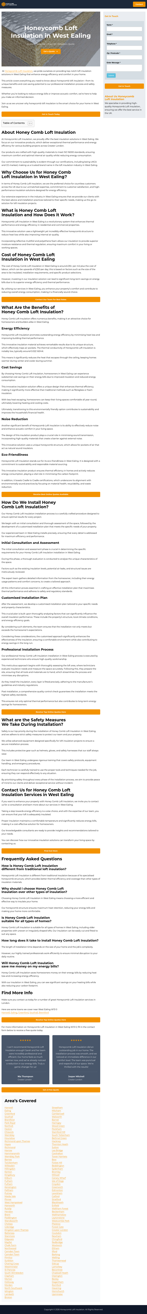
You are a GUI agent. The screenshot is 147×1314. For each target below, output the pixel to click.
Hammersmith (12, 1153)
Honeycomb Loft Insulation (19, 71)
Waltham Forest (60, 1208)
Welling (56, 1257)
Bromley (56, 1172)
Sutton (55, 1147)
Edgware (9, 1239)
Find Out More (50, 851)
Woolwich (57, 1245)
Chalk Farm (10, 1245)
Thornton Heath (60, 1144)
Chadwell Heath (60, 1273)
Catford (56, 1196)
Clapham (9, 1276)
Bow (54, 1159)
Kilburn (8, 1178)
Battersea (9, 1233)
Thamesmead (59, 1260)
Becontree (57, 1270)
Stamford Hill (58, 1132)
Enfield (55, 1205)
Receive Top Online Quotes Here (51, 712)
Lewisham (57, 1193)
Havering (56, 1288)
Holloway (9, 1282)
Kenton (8, 1172)
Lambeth (9, 1294)
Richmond (10, 1147)
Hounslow (10, 1138)
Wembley (9, 1135)
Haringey (56, 1123)
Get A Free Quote (51, 1090)
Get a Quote (50, 51)
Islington (9, 1291)
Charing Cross (12, 1263)
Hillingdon (10, 1169)
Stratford (56, 1199)
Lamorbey (57, 1267)
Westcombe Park (60, 1221)
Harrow (8, 1150)
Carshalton (57, 1153)
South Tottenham (61, 1135)
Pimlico (8, 1257)
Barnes (8, 1159)
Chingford (57, 1239)
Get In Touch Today (51, 114)
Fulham (8, 1181)
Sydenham (57, 1169)
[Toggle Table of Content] (29, 123)
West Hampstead (13, 1202)
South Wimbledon (14, 1273)
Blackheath (57, 1202)
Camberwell (58, 1114)
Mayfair (8, 1242)
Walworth (57, 1117)
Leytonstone (58, 1218)
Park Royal (10, 1123)
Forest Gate (58, 1227)
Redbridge (57, 1242)
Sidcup (55, 1263)
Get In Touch (124, 86)
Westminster (11, 1267)
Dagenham (57, 1282)
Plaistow (56, 1224)
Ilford (54, 1251)
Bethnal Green (59, 1138)
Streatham (57, 1107)
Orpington (57, 1276)
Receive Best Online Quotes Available (50, 494)
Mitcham (56, 1110)
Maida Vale (10, 1196)
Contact (139, 4)
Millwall (56, 1175)
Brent (7, 1215)
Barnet (55, 1120)
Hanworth (10, 1205)
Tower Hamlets (59, 1156)
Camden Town (12, 1251)
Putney (8, 1193)
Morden (9, 1285)
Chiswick (9, 1132)
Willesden (10, 1166)
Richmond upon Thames (17, 1141)
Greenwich (57, 1187)
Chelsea (9, 1224)
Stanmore (10, 1236)
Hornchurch (58, 1291)
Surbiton (9, 1260)
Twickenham (11, 1162)
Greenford (23, 1012)
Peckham (57, 1129)
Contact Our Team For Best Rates (50, 299)
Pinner (8, 1199)
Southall (34, 1012)
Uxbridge (9, 1227)
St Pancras (10, 1270)
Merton (8, 1279)
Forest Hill (57, 1162)
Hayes (8, 1144)
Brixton (8, 1297)
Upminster (57, 1294)
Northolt (9, 1126)
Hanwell (6, 1012)
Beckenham (58, 1211)
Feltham (9, 1190)
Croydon (56, 1184)
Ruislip (8, 1208)
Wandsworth (11, 1221)
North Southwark (13, 1288)
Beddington (58, 1166)
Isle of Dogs (58, 1181)
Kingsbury (10, 1175)
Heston (8, 1129)
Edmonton (57, 1190)
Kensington (10, 1187)
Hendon (9, 1211)
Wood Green (58, 1126)
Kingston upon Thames (16, 1230)
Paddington (11, 1218)
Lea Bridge (57, 1150)
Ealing (14, 1012)
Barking (56, 1254)
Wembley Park (12, 1156)
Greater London (60, 1230)
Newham (56, 1236)
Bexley (55, 1279)
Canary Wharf (59, 1178)
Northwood (10, 1248)
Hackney (56, 1141)
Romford (56, 1285)
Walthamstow (59, 1215)
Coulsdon (57, 1233)
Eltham (55, 1248)
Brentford (44, 1012)
